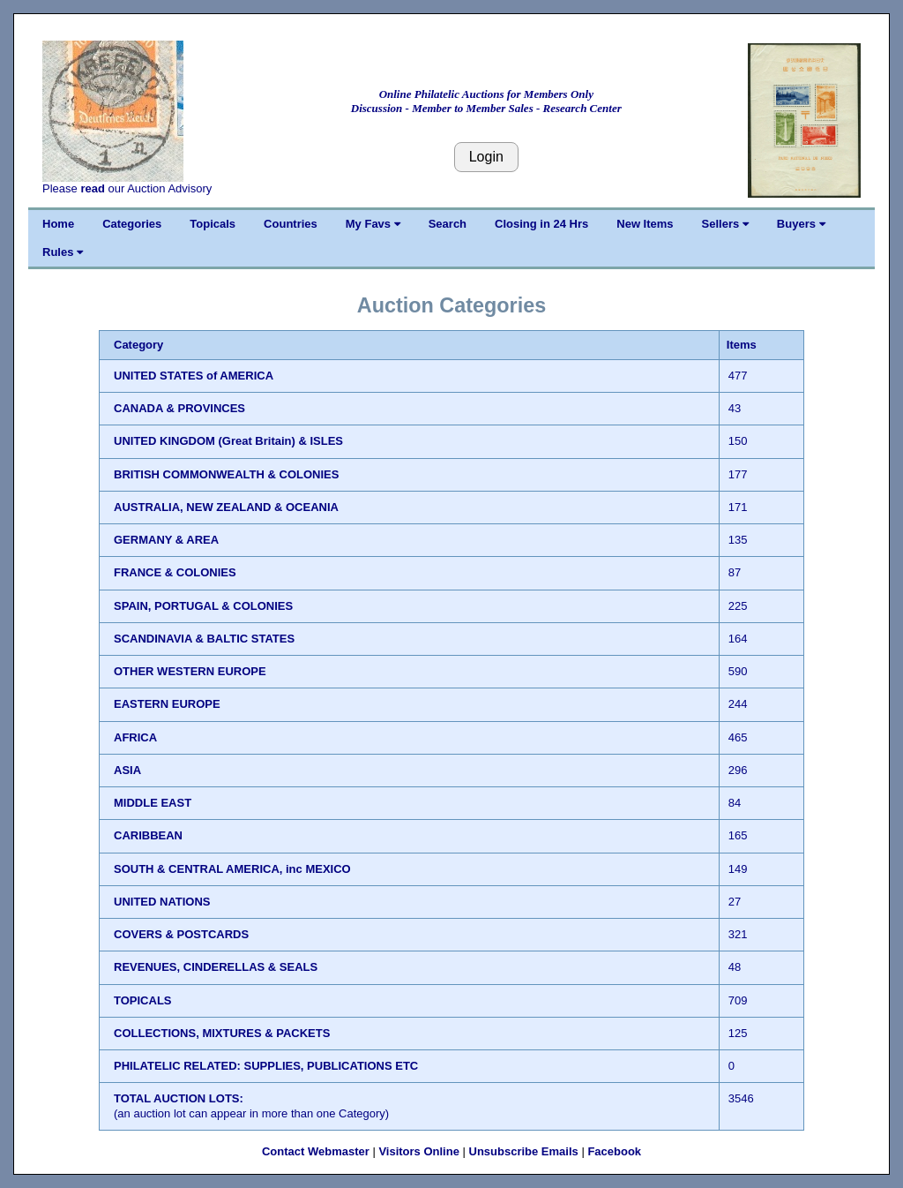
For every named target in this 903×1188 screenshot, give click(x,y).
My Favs (373, 223)
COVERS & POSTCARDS (181, 934)
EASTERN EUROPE (167, 704)
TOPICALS (143, 1000)
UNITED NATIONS (162, 901)
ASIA (127, 770)
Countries (290, 223)
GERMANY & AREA (166, 539)
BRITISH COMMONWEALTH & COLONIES (226, 474)
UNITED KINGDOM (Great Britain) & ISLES (228, 440)
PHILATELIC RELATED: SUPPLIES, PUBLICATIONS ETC (266, 1065)
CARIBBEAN (148, 835)
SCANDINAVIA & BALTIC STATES (204, 638)
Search (447, 223)
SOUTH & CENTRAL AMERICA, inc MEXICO (232, 869)
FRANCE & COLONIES (175, 572)
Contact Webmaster (315, 1151)
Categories (131, 223)
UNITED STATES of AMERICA (193, 375)
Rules (62, 252)
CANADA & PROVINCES (179, 408)
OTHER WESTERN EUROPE (190, 671)
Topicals (212, 223)
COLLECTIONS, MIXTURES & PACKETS (222, 1033)
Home (58, 223)
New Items (644, 223)
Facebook (614, 1151)
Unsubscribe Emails (523, 1151)
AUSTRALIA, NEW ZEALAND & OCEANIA (226, 507)
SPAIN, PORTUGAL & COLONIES (203, 606)
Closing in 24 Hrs (541, 223)
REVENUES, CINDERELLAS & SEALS (215, 967)
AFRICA (135, 737)
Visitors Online (418, 1151)
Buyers (801, 223)
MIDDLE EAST (152, 802)
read (92, 188)
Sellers (725, 223)
